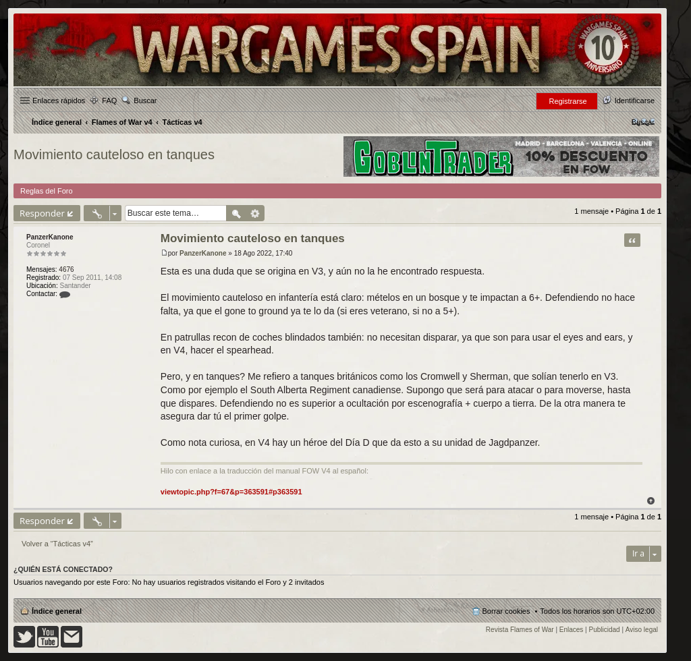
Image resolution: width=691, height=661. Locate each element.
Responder (42, 213)
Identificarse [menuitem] (635, 100)
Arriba (651, 501)
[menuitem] (643, 122)
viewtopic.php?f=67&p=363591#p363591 (231, 492)
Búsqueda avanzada (255, 213)
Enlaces (571, 629)
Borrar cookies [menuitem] (506, 611)
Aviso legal (642, 629)
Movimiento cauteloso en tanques (114, 154)
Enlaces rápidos (58, 100)
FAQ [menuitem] (109, 100)
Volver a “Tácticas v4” (57, 544)
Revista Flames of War (520, 629)
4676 (66, 269)
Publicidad (604, 629)
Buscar (145, 100)
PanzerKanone (49, 237)
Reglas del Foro (46, 191)
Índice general (57, 611)
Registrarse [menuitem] (567, 101)
